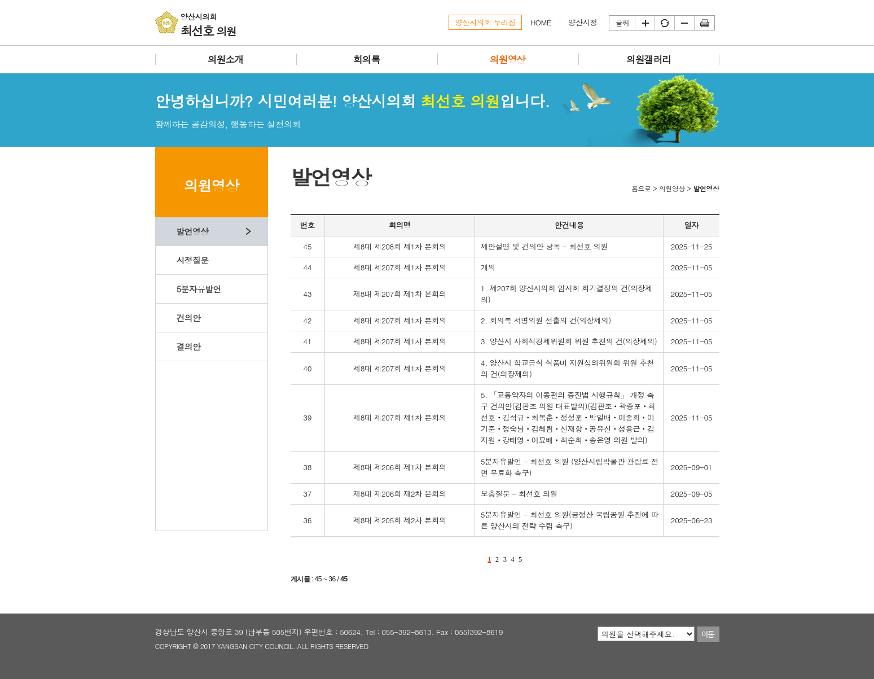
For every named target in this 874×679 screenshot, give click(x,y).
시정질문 (192, 260)
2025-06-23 (692, 520)
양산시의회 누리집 (485, 22)
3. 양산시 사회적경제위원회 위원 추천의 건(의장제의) (569, 341)
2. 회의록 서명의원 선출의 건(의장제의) (546, 320)
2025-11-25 (692, 246)
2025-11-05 (692, 267)
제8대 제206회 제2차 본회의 (399, 493)
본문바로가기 (0, 0)
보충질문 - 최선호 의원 (519, 493)
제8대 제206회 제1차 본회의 (399, 467)
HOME (540, 22)
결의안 (188, 346)
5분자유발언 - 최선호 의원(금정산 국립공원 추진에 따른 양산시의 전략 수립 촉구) (569, 520)
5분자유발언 (198, 289)
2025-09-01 (692, 467)
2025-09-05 (692, 493)
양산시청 (583, 22)
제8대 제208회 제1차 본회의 (399, 246)
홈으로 (641, 188)
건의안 (188, 317)
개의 (488, 267)
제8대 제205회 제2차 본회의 (399, 520)
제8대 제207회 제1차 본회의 (399, 267)
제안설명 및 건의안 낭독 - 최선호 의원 (544, 246)
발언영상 (192, 231)
